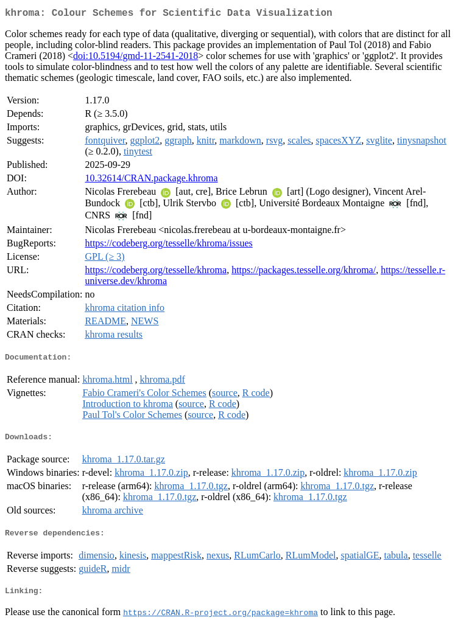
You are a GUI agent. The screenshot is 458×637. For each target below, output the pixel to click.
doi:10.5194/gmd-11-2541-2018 (135, 58)
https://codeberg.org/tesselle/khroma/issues (168, 245)
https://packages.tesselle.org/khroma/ (303, 272)
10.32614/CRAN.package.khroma (151, 180)
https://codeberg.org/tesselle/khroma (156, 272)
